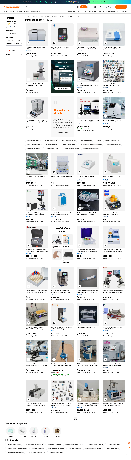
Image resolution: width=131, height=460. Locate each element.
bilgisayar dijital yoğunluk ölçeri (15, 452)
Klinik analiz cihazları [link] (75, 16)
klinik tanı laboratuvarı (37, 448)
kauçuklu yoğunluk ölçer (33, 144)
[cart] (100, 7)
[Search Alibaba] (51, 7)
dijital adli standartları (32, 140)
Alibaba (27, 16)
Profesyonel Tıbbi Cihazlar (59, 16)
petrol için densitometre (33, 148)
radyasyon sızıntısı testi (112, 448)
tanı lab (98, 140)
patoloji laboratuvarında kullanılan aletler (90, 144)
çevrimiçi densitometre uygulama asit (16, 448)
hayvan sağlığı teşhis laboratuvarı (33, 444)
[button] (78, 7)
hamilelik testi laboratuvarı (113, 144)
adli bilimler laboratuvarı (50, 140)
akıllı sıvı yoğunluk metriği (13, 444)
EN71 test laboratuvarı (74, 448)
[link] (128, 442)
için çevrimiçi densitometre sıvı (91, 148)
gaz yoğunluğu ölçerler (50, 144)
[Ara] (83, 6)
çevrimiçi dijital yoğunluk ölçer (36, 452)
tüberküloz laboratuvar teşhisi (92, 448)
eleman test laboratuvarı (55, 452)
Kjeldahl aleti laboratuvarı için (70, 148)
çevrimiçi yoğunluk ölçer (111, 140)
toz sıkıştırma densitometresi (55, 448)
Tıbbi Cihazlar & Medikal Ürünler (41, 16)
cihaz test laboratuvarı (113, 444)
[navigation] (14, 218)
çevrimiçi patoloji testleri (68, 144)
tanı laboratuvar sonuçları (68, 140)
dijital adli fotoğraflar (85, 140)
